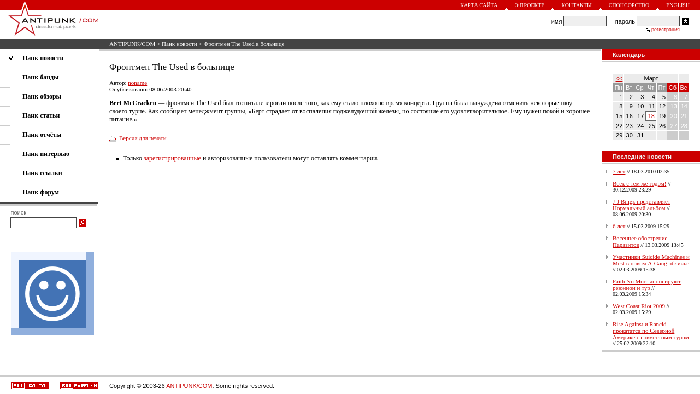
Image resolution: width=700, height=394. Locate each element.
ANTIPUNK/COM (132, 43)
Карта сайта (478, 5)
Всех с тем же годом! (639, 183)
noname (137, 82)
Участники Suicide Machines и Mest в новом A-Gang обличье (651, 259)
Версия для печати (143, 138)
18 (651, 116)
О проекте (530, 5)
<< (619, 78)
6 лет (619, 226)
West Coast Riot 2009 (639, 306)
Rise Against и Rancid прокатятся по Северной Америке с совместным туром (651, 330)
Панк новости (179, 43)
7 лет (619, 171)
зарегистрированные (172, 158)
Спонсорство (629, 5)
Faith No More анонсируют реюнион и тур (647, 284)
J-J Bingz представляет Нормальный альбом (641, 204)
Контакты (576, 5)
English (678, 5)
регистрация (665, 29)
